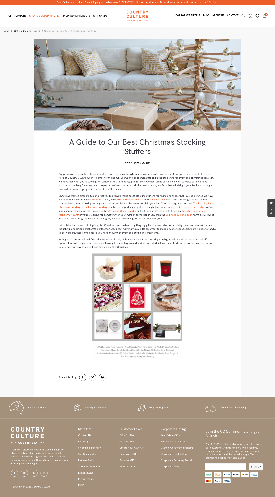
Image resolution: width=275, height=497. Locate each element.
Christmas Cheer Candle (122, 210)
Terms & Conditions (89, 466)
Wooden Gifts (127, 466)
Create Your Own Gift (131, 447)
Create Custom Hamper (44, 15)
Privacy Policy (86, 478)
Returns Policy (86, 460)
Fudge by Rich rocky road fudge (185, 207)
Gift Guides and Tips (137, 163)
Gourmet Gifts (127, 460)
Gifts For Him (126, 441)
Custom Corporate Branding (177, 447)
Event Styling (85, 472)
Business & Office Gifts (174, 441)
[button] (243, 15)
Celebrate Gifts (128, 454)
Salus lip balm (157, 199)
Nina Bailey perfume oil (130, 199)
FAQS (81, 485)
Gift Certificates (87, 454)
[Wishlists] (257, 15)
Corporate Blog (170, 466)
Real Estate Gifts (170, 435)
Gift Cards (100, 15)
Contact (233, 15)
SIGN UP (256, 466)
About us (218, 15)
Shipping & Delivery (89, 447)
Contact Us (84, 435)
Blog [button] (206, 15)
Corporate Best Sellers (174, 454)
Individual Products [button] (76, 15)
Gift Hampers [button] (17, 15)
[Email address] (225, 466)
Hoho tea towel (100, 199)
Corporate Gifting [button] (188, 15)
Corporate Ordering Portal (176, 460)
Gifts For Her (126, 435)
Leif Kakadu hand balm (179, 214)
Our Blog (83, 441)
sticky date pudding (95, 207)
